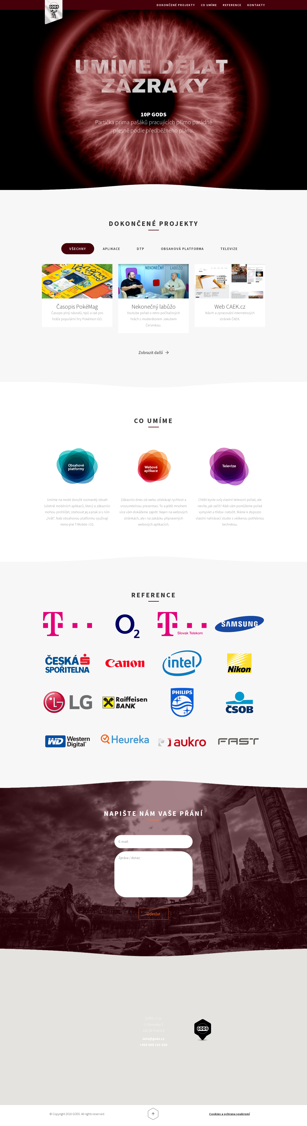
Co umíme (209, 10)
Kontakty (256, 10)
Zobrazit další (150, 352)
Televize (229, 248)
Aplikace (111, 248)
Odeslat (154, 913)
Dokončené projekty (176, 10)
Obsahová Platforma (182, 248)
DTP (140, 248)
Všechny (77, 248)
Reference (232, 10)
